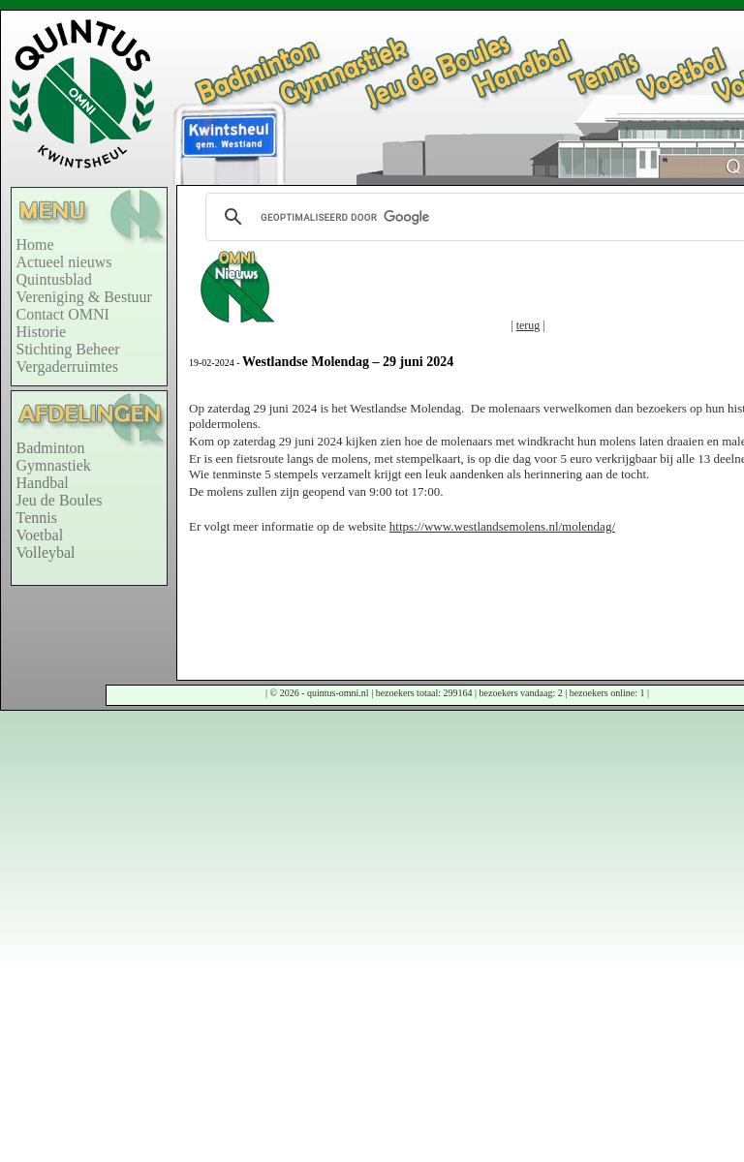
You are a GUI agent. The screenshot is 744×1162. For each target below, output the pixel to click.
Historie (41, 331)
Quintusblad (54, 279)
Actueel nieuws (64, 262)
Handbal (42, 482)
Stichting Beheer (68, 349)
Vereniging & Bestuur (84, 297)
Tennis (36, 517)
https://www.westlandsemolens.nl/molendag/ (502, 526)
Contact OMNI (62, 314)
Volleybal (46, 552)
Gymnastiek (53, 465)
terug (528, 325)
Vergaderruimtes (67, 366)
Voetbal (40, 535)
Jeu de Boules (59, 500)
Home (35, 244)
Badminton (50, 448)
